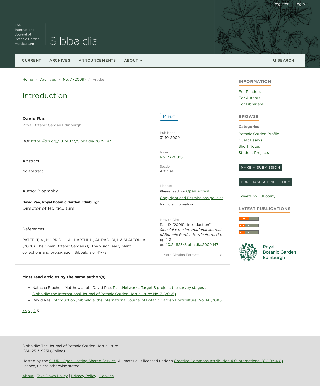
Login (300, 4)
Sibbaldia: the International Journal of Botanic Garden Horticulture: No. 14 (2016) (150, 300)
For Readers (250, 91)
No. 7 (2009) (74, 79)
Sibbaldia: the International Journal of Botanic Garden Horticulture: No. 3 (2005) (104, 294)
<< (24, 311)
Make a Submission (260, 167)
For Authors (249, 98)
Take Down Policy (52, 376)
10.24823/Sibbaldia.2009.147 (192, 244)
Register (281, 4)
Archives (60, 60)
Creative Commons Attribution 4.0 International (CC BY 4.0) (228, 361)
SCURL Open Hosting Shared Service (82, 361)
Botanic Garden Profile (259, 134)
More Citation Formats (181, 255)
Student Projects (254, 152)
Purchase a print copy (265, 182)
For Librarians (251, 104)
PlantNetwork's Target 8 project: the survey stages (159, 287)
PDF (171, 117)
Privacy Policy (83, 376)
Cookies (107, 376)
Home (27, 79)
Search (283, 60)
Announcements (97, 60)
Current (31, 60)
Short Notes (249, 146)
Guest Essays (250, 140)
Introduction (64, 300)
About (132, 60)
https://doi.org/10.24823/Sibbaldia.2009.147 (71, 141)
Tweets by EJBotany (257, 196)
